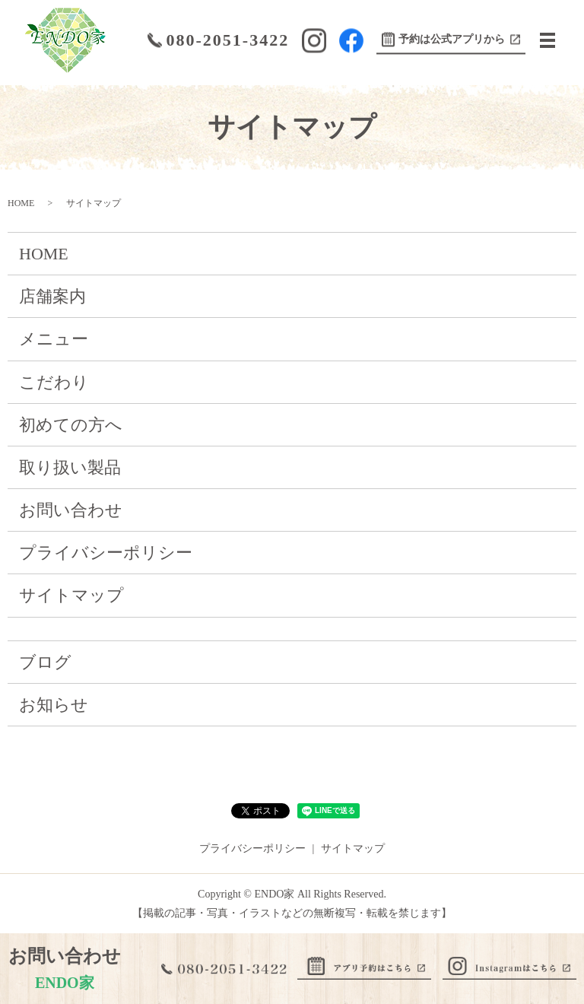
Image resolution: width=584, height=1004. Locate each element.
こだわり (54, 382)
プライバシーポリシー (105, 552)
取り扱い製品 (70, 467)
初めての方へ (70, 424)
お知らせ (53, 704)
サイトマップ (71, 595)
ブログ (45, 662)
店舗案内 (52, 296)
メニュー (53, 338)
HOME (21, 203)
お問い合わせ (70, 509)
